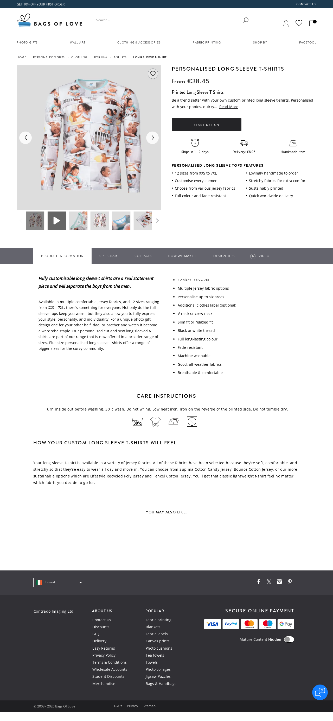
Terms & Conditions (109, 662)
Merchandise (103, 683)
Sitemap (149, 706)
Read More (228, 106)
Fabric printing (158, 619)
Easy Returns (103, 648)
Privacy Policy (104, 655)
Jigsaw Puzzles (158, 676)
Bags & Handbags (161, 683)
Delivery (99, 640)
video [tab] (259, 256)
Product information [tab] (62, 255)
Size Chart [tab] (109, 255)
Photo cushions (159, 648)
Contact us (306, 4)
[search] (245, 20)
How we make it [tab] (183, 255)
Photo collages (158, 669)
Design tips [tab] (224, 255)
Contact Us (101, 619)
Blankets (153, 626)
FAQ (95, 633)
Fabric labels (157, 633)
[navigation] (59, 582)
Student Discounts (108, 676)
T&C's (118, 706)
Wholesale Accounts (109, 669)
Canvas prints (158, 640)
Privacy (133, 706)
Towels (152, 662)
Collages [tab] (143, 255)
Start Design (206, 125)
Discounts (101, 626)
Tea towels (155, 655)
